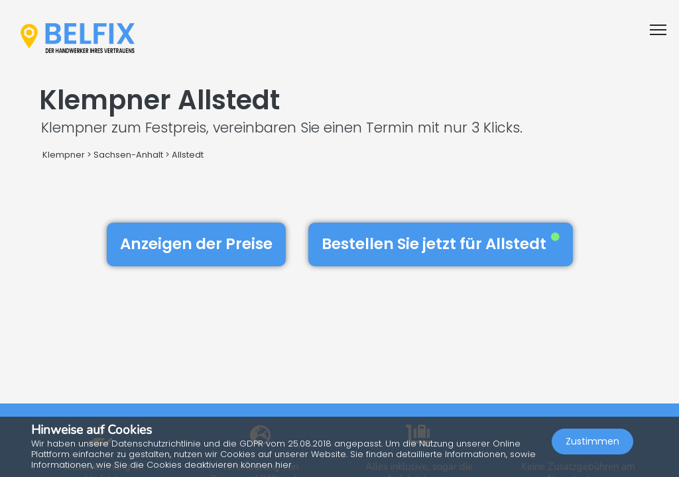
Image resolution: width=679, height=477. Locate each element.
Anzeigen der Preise (196, 243)
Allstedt (188, 154)
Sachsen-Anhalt (128, 154)
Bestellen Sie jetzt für (441, 244)
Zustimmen (592, 441)
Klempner (63, 154)
